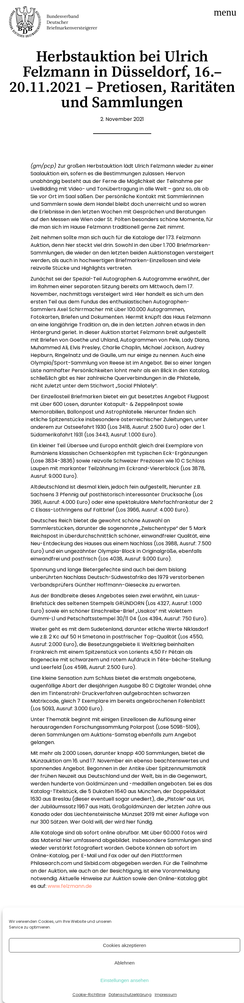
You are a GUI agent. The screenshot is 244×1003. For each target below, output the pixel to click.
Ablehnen (124, 962)
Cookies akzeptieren (124, 945)
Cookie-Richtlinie (88, 994)
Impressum (166, 994)
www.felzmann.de (70, 886)
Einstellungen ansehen (124, 980)
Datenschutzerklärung (130, 994)
